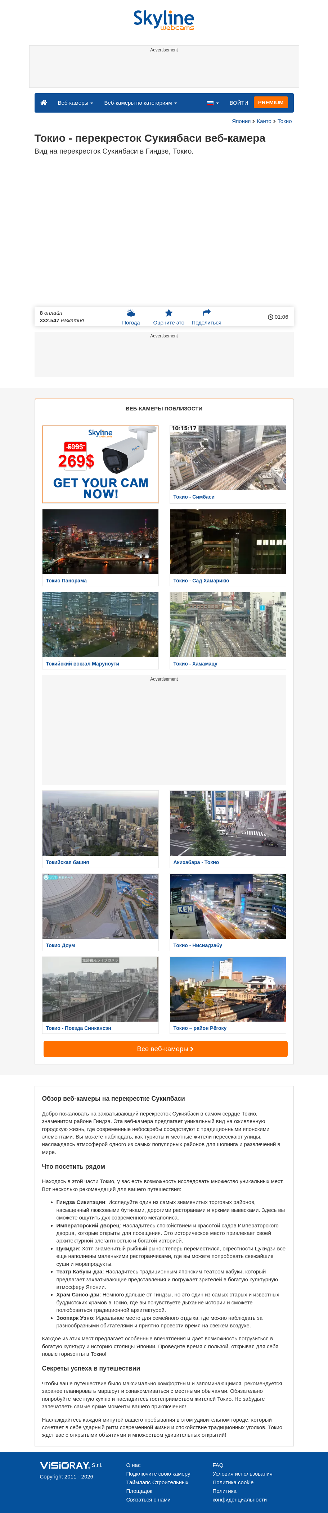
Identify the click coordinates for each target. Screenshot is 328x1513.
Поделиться (206, 317)
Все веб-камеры (165, 1049)
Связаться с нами (148, 1499)
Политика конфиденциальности (240, 1495)
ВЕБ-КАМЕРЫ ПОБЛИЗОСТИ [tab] (164, 408)
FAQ (218, 1465)
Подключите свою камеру (158, 1474)
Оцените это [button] (168, 317)
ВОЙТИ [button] (239, 103)
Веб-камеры (76, 103)
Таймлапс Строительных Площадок (157, 1486)
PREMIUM (271, 102)
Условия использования (243, 1474)
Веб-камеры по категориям (140, 103)
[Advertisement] (163, 71)
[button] (212, 103)
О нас (133, 1465)
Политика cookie (233, 1482)
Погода (131, 317)
